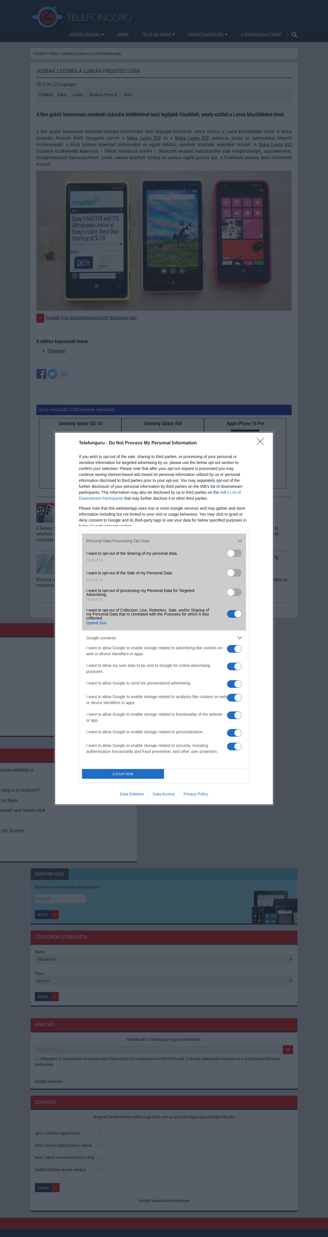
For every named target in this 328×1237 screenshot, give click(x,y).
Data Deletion (132, 794)
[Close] (262, 443)
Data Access (164, 794)
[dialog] (164, 618)
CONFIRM (123, 774)
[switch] (234, 553)
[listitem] (164, 541)
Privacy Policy (196, 794)
